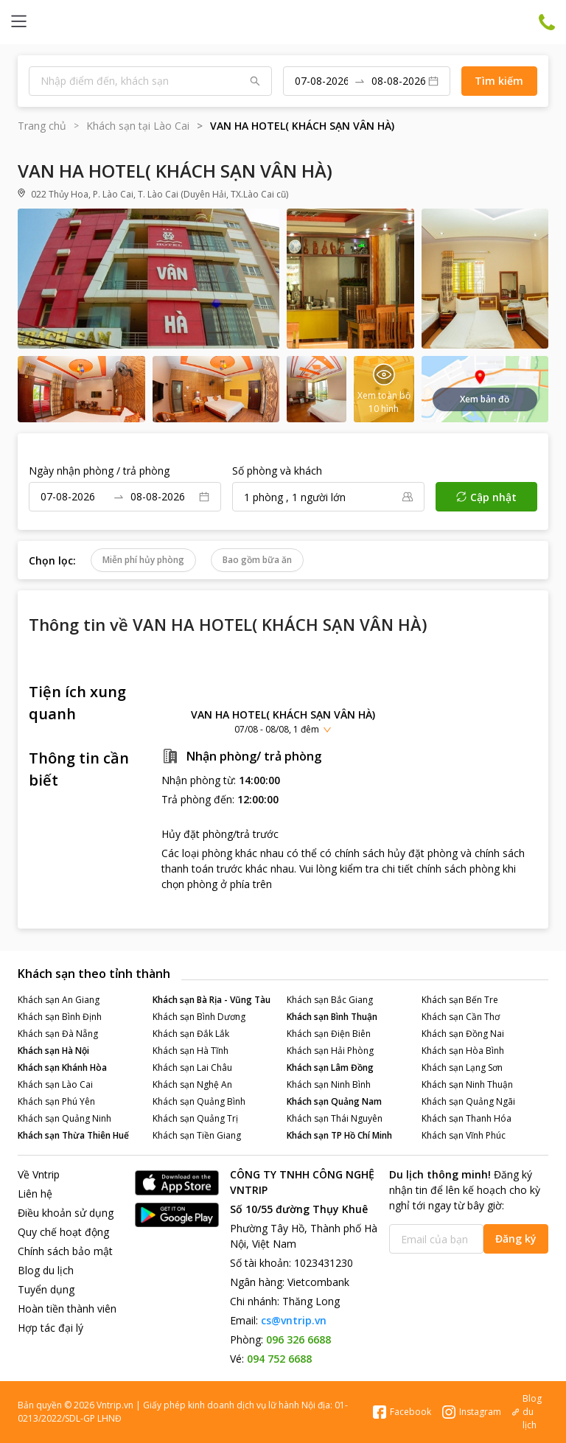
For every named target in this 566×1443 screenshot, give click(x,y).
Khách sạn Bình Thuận (332, 1016)
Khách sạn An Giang (58, 999)
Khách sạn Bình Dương (199, 1016)
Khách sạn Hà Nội (53, 1050)
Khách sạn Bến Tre (460, 999)
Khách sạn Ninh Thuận (467, 1084)
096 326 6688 (298, 1339)
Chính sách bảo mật (65, 1251)
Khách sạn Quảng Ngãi (468, 1101)
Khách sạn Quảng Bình (199, 1101)
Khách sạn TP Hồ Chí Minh (339, 1135)
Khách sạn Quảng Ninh (64, 1118)
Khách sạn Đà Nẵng (58, 1033)
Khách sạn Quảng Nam (334, 1101)
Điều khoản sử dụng (65, 1213)
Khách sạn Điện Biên (329, 1033)
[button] (283, 721)
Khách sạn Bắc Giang (330, 999)
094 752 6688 (279, 1359)
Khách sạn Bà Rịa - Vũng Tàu (211, 999)
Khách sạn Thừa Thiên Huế (73, 1135)
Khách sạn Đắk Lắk (191, 1033)
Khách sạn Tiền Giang (197, 1135)
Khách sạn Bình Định (60, 1016)
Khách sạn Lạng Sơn (462, 1067)
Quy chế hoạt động (63, 1232)
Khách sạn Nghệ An (192, 1084)
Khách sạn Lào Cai (55, 1084)
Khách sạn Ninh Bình (329, 1084)
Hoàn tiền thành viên (67, 1309)
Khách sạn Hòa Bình (463, 1050)
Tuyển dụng (46, 1289)
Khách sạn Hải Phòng (330, 1050)
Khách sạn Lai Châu (192, 1067)
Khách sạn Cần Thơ (461, 1016)
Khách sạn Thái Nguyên (334, 1118)
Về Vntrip (39, 1174)
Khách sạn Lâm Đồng (330, 1067)
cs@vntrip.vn (293, 1320)
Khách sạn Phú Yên (56, 1101)
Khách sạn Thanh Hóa (466, 1118)
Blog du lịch (46, 1270)
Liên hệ (35, 1194)
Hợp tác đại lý (50, 1328)
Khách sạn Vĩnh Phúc (464, 1135)
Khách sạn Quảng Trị (195, 1118)
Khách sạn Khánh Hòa (62, 1067)
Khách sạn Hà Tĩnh (190, 1050)
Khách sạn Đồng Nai (463, 1033)
